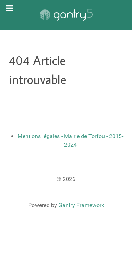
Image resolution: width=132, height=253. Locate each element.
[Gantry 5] (66, 15)
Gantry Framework (81, 205)
